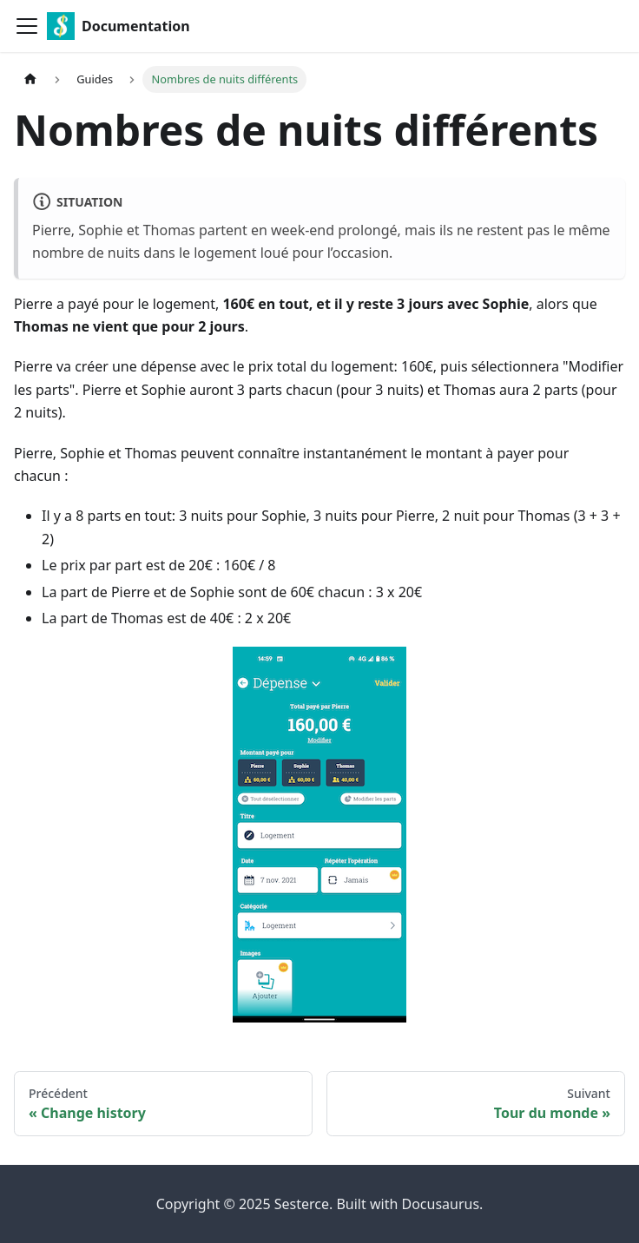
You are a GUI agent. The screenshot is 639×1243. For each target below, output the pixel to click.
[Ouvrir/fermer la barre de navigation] (27, 26)
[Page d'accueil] (30, 79)
